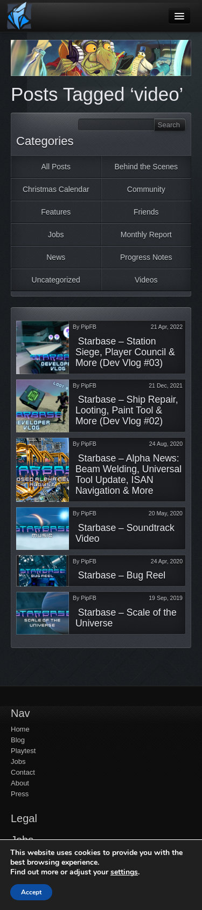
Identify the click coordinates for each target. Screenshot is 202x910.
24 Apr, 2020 (167, 561)
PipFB (88, 326)
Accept (31, 892)
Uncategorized (56, 279)
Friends (146, 212)
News (55, 257)
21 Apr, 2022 (167, 326)
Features (56, 212)
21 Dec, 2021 (166, 385)
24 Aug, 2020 (166, 443)
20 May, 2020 (166, 513)
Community (146, 189)
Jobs (56, 234)
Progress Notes (146, 257)
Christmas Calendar (56, 189)
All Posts (56, 166)
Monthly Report (146, 234)
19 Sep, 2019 (166, 598)
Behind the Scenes (146, 166)
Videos (146, 279)
